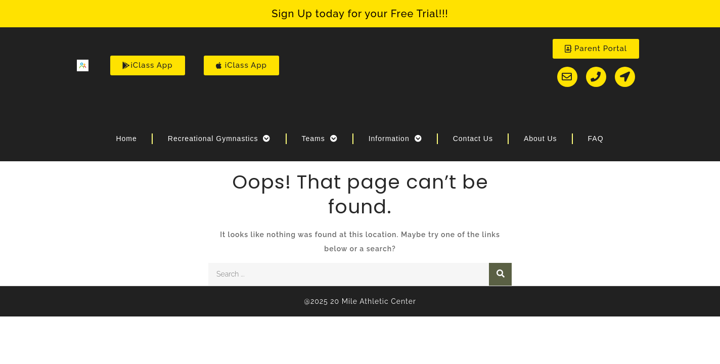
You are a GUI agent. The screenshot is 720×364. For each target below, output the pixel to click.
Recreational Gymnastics (219, 138)
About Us (540, 138)
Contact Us (473, 138)
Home (126, 138)
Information (395, 138)
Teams (319, 138)
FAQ (596, 138)
